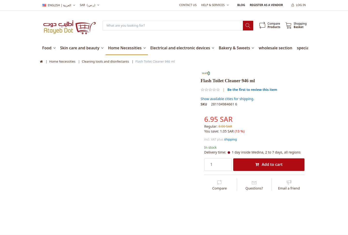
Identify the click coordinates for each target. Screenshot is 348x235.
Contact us (187, 5)
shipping (230, 139)
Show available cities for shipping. (227, 99)
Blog (241, 5)
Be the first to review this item (252, 89)
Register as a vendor (266, 5)
